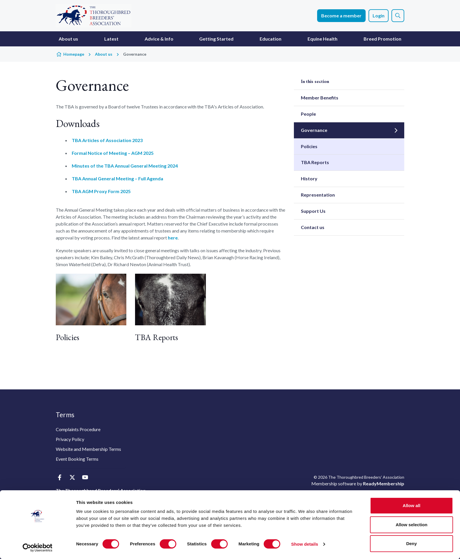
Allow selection (411, 524)
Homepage (73, 54)
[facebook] (59, 477)
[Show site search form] (397, 15)
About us (68, 38)
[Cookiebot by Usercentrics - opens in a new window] (37, 547)
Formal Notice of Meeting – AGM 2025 (113, 153)
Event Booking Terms (77, 459)
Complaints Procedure (78, 429)
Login (378, 15)
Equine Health (322, 38)
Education (270, 38)
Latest (111, 38)
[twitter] (72, 477)
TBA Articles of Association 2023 (107, 140)
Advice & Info (159, 38)
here (173, 237)
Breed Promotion (382, 38)
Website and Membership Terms (88, 449)
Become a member (341, 15)
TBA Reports (156, 337)
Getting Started (216, 38)
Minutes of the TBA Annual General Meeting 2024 (125, 165)
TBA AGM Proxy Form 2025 (101, 191)
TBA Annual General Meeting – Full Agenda (117, 178)
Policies (67, 337)
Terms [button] (65, 415)
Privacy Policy (70, 439)
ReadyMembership (383, 483)
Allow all (412, 505)
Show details (304, 544)
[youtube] (85, 477)
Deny (411, 543)
